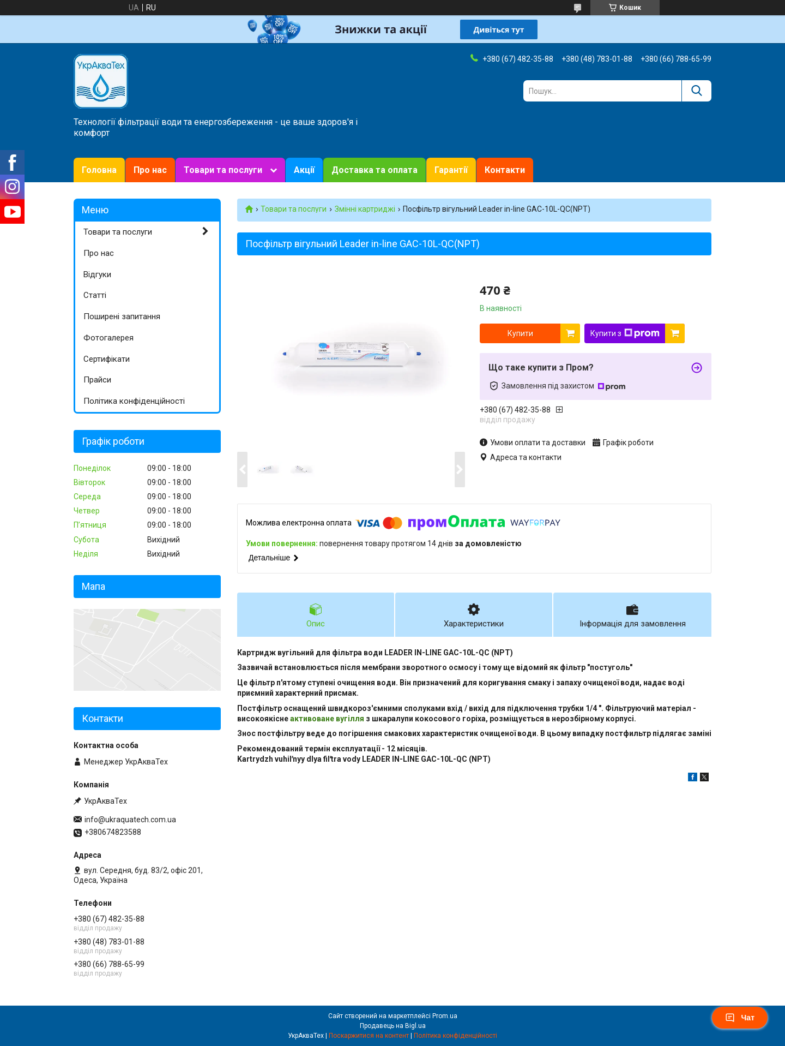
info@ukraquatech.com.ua (130, 819)
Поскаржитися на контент (369, 1035)
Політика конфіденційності (134, 401)
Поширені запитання (121, 316)
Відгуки (97, 274)
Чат (739, 1018)
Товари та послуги (223, 170)
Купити (520, 333)
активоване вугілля (327, 718)
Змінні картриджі (365, 209)
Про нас (150, 170)
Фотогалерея (108, 338)
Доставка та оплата (374, 170)
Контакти (505, 170)
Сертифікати (106, 359)
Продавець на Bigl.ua (393, 1026)
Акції (304, 170)
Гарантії (451, 170)
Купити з (625, 333)
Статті (94, 295)
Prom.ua (444, 1016)
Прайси (97, 380)
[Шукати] (696, 90)
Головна (99, 170)
